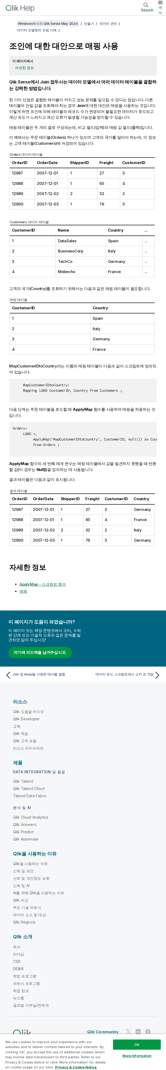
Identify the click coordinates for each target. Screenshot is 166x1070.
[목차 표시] (10, 23)
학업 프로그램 (24, 976)
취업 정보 (21, 990)
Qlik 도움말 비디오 (28, 711)
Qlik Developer (26, 719)
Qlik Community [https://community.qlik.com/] (102, 1031)
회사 (16, 947)
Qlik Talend (23, 781)
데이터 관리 (108, 23)
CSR (16, 961)
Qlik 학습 (20, 733)
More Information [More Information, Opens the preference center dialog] (137, 1056)
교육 (16, 726)
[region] (83, 1052)
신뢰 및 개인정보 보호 (31, 878)
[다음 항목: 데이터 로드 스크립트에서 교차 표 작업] (123, 675)
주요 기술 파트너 (27, 907)
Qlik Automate (25, 839)
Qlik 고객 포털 (25, 741)
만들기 (89, 23)
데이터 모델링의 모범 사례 (37, 30)
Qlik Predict (23, 832)
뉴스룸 (18, 998)
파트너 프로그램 (26, 983)
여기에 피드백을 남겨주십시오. (40, 652)
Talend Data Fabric (30, 796)
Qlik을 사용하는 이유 (30, 863)
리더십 (18, 954)
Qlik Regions (24, 922)
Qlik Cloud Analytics (30, 817)
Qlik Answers (25, 824)
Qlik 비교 (20, 900)
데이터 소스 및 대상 (29, 914)
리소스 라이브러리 (28, 748)
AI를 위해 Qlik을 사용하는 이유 (38, 893)
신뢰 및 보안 (23, 871)
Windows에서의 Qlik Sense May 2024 (48, 23)
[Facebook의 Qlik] (148, 1031)
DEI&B (18, 968)
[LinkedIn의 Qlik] (138, 1031)
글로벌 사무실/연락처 (31, 1005)
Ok (136, 1044)
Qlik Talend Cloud (29, 788)
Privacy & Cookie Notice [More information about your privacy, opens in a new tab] (76, 1067)
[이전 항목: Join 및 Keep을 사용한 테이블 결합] (42, 675)
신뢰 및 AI (21, 885)
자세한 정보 (24, 67)
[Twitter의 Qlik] (128, 1031)
